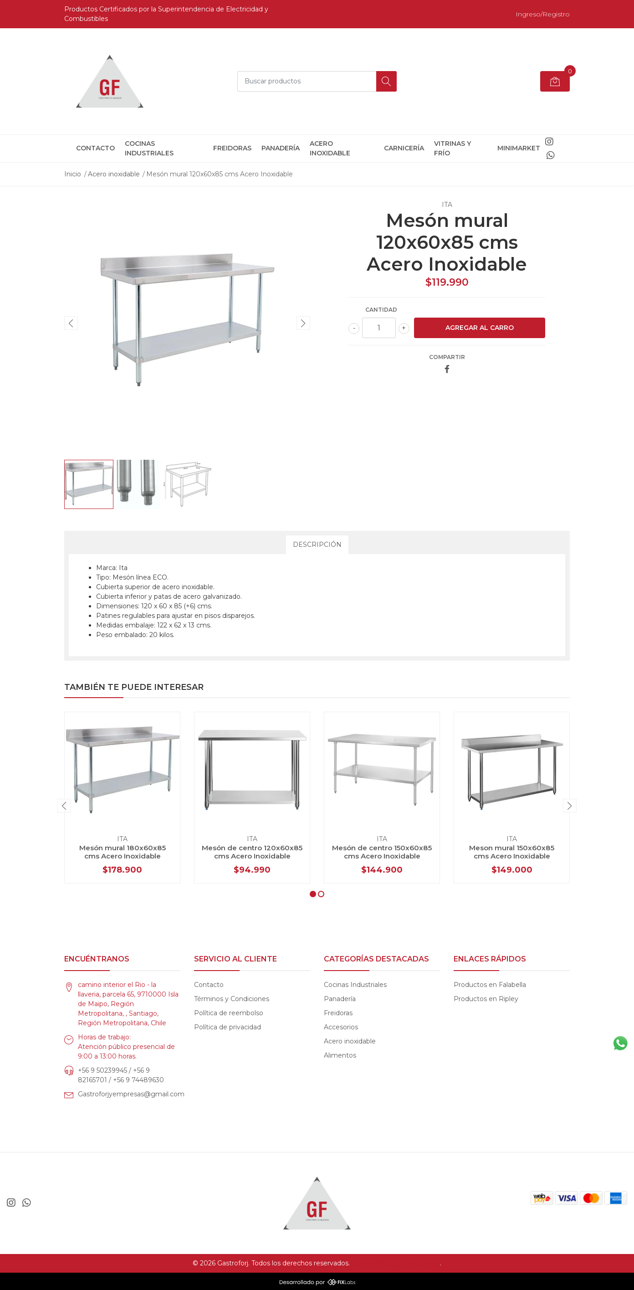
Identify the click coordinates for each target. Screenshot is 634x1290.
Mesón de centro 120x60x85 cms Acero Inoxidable (252, 851)
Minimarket (518, 148)
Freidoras (232, 148)
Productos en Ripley (486, 999)
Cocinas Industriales (149, 148)
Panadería (280, 148)
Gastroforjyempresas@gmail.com (131, 1094)
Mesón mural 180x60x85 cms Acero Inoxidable (122, 851)
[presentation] (71, 323)
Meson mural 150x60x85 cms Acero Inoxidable (511, 851)
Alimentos (340, 1055)
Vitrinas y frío (452, 148)
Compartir (447, 357)
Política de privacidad (227, 1027)
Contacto (95, 148)
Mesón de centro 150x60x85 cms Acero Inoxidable (382, 851)
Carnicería (404, 148)
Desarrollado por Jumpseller (396, 1263)
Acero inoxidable (330, 148)
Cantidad (381, 309)
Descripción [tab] (317, 544)
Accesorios (341, 1027)
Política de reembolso (228, 1013)
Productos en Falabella (490, 985)
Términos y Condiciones (231, 999)
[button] (313, 894)
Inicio (72, 174)
